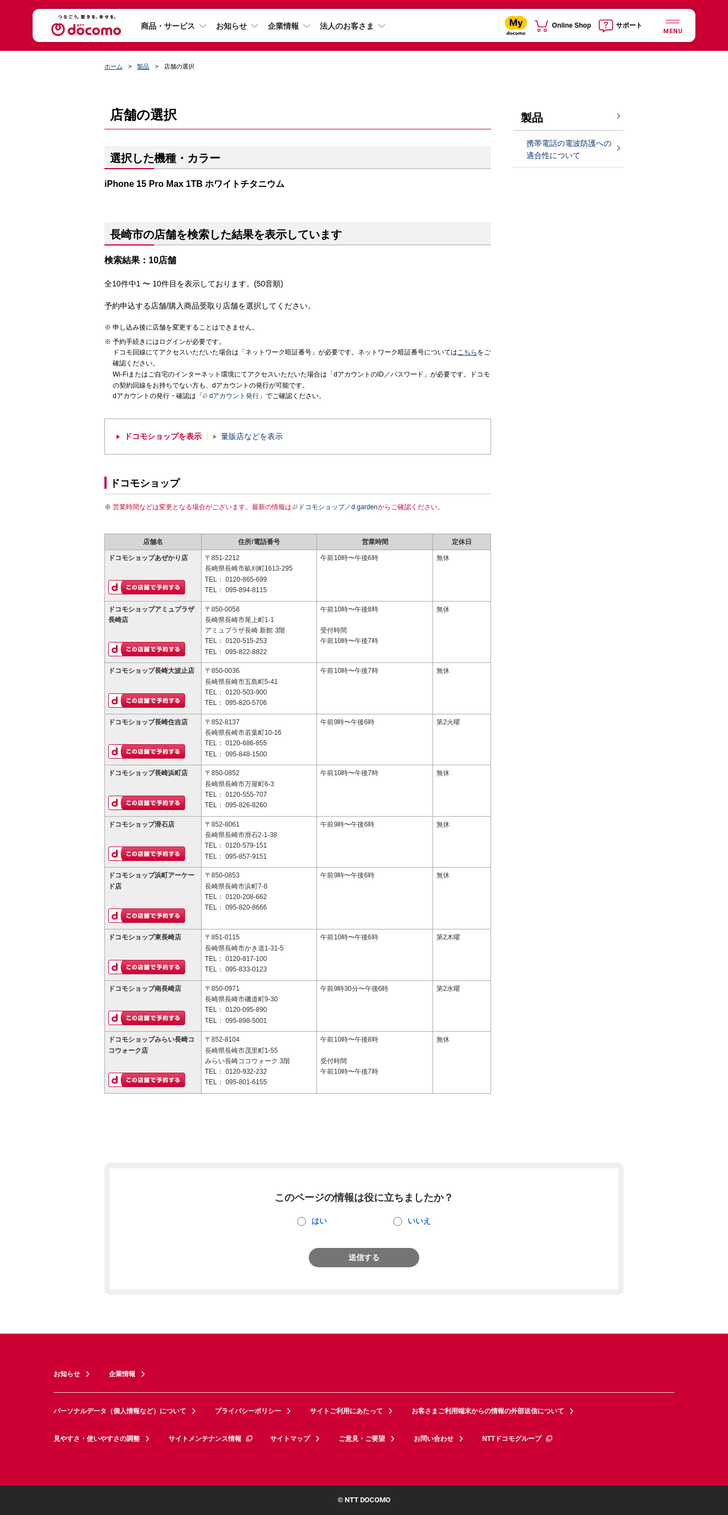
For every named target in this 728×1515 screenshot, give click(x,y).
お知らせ (231, 26)
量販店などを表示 (252, 436)
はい (319, 1220)
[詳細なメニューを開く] (672, 25)
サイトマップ (290, 1439)
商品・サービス (168, 26)
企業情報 (283, 26)
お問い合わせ (433, 1439)
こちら (467, 352)
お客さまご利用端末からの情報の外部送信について (488, 1411)
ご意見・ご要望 (362, 1439)
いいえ (419, 1220)
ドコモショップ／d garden (335, 507)
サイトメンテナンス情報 (211, 1438)
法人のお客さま (347, 26)
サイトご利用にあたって (346, 1411)
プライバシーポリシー (248, 1411)
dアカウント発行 (231, 396)
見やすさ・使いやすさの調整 (97, 1439)
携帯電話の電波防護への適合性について (568, 149)
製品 (143, 66)
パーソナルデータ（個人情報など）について (120, 1411)
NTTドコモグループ (517, 1438)
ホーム (113, 66)
